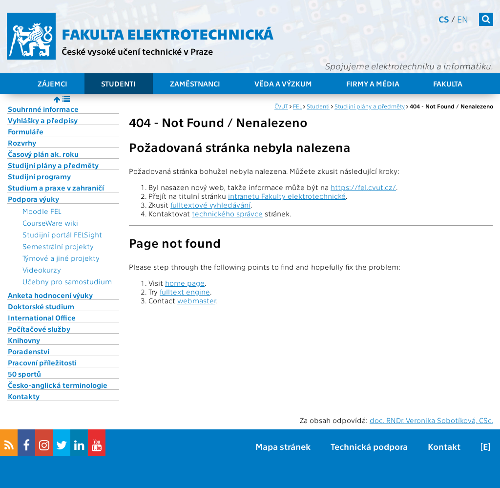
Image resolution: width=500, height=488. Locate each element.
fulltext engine (185, 291)
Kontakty (24, 396)
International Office (42, 317)
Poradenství (28, 351)
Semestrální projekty (58, 246)
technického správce (227, 213)
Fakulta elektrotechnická (167, 33)
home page (185, 282)
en (462, 19)
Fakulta (447, 83)
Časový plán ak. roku (43, 153)
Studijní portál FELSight (62, 234)
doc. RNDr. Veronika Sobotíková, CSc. (431, 420)
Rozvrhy (22, 142)
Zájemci (52, 83)
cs (443, 19)
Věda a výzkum (283, 83)
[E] (485, 446)
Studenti (118, 83)
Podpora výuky (33, 198)
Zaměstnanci (195, 83)
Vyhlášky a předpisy (43, 120)
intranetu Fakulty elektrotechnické (287, 195)
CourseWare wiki (50, 222)
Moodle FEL (41, 211)
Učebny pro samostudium (67, 281)
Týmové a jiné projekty (61, 258)
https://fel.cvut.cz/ (363, 187)
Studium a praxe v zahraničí (56, 187)
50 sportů (24, 373)
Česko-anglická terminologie (57, 385)
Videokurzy (41, 269)
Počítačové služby (39, 328)
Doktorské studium (41, 306)
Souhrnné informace (43, 109)
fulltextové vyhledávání (210, 204)
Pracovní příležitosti (42, 362)
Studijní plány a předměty (53, 165)
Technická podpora (369, 446)
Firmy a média (372, 83)
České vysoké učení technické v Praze (137, 51)
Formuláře (25, 131)
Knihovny (24, 340)
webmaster (196, 300)
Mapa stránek (283, 446)
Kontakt (444, 446)
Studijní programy (39, 176)
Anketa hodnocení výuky (50, 295)
